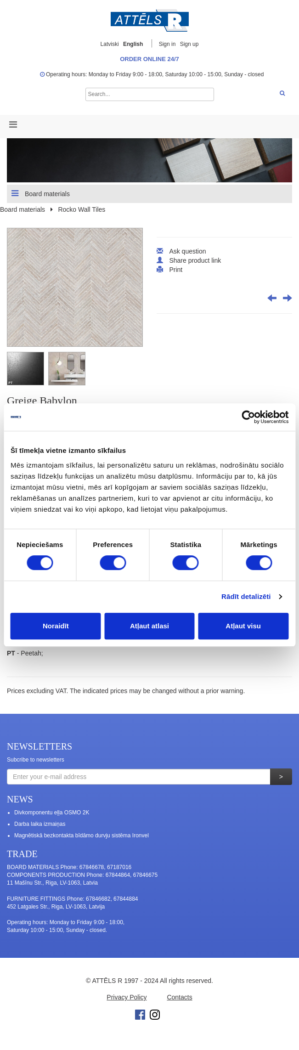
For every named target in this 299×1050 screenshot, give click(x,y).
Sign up (189, 44)
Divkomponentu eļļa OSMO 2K (51, 812)
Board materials (40, 193)
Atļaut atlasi (149, 626)
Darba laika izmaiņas (39, 824)
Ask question (187, 251)
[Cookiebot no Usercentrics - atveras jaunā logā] (248, 417)
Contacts (179, 997)
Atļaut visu (243, 626)
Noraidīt (56, 626)
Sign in (168, 44)
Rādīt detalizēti (246, 596)
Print (175, 269)
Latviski (110, 44)
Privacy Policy (127, 997)
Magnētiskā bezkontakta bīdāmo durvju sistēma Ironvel (81, 835)
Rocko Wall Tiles (81, 209)
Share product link (195, 260)
